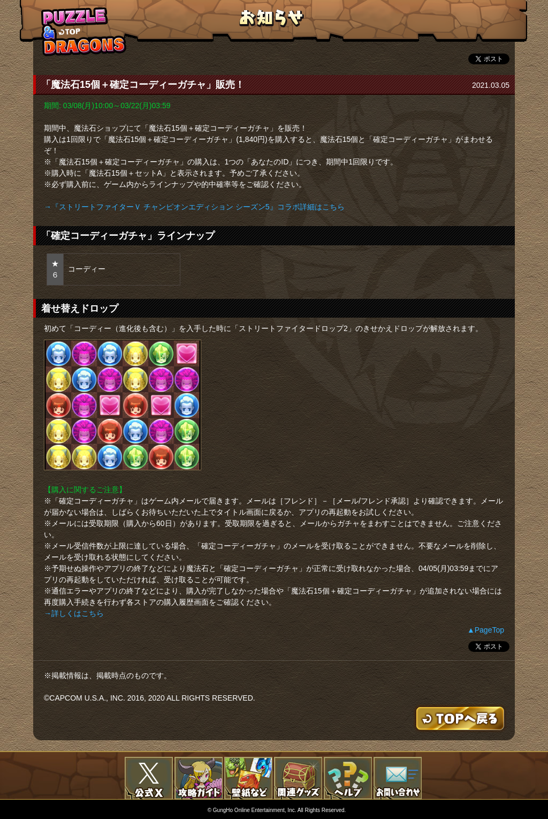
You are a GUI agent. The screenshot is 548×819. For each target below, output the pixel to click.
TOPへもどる (84, 31)
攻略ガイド (198, 778)
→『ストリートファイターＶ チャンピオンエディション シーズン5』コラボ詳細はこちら (194, 206)
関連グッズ (298, 778)
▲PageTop (485, 630)
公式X (149, 778)
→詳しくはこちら (74, 613)
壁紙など (248, 778)
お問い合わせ (398, 778)
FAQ (348, 778)
